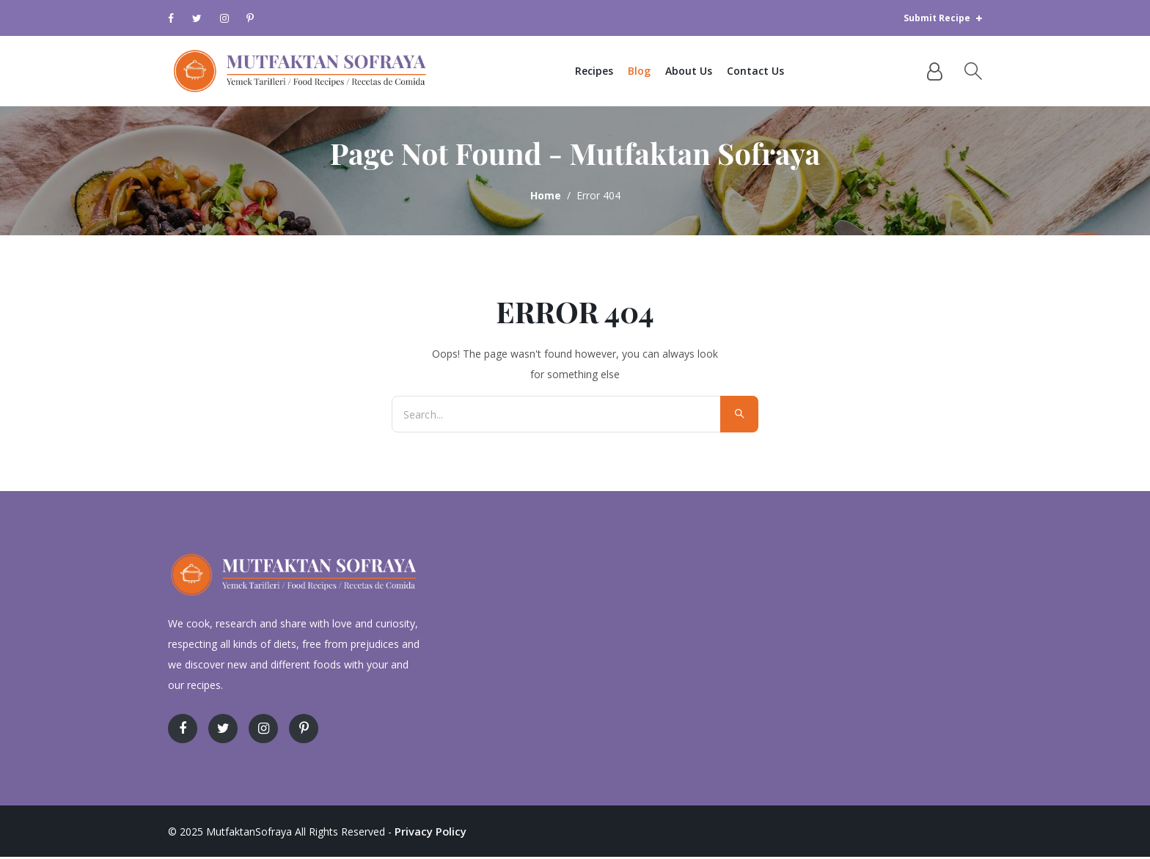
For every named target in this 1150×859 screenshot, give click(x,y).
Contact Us (765, 72)
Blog (648, 72)
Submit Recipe (943, 18)
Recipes (604, 72)
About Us (698, 72)
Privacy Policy (429, 834)
